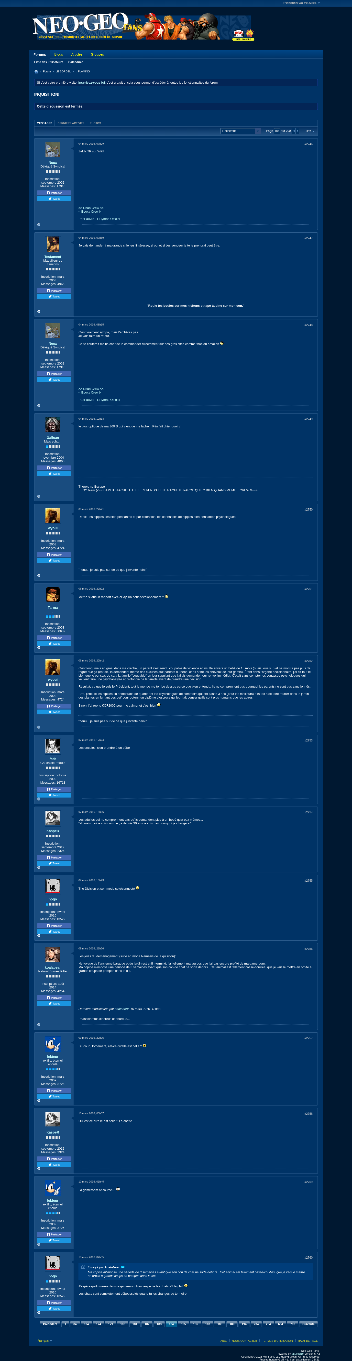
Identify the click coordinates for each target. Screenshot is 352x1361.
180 (122, 1324)
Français (44, 1340)
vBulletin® (298, 1353)
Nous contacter (244, 1340)
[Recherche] (240, 131)
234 (256, 1324)
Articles (76, 54)
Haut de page (308, 1340)
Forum (47, 71)
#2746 (309, 144)
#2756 (309, 949)
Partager (54, 193)
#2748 (309, 325)
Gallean (53, 438)
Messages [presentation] (44, 123)
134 (86, 1324)
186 (195, 1324)
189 (232, 1324)
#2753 (309, 740)
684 (280, 1324)
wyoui (53, 528)
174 (98, 1324)
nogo (53, 899)
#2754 (309, 812)
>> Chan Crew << (91, 208)
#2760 (309, 1257)
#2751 (309, 589)
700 (292, 1324)
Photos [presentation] (95, 123)
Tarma (53, 608)
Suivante (308, 1324)
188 (219, 1324)
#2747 (309, 238)
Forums (39, 55)
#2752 (309, 661)
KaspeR (52, 831)
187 (207, 1324)
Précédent (50, 1324)
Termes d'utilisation (277, 1340)
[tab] (44, 123)
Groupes (97, 54)
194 (244, 1324)
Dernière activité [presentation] (70, 123)
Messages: (48, 186)
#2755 (309, 880)
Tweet (54, 198)
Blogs (58, 54)
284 (268, 1324)
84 (75, 1324)
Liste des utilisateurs (48, 62)
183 (159, 1324)
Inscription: (53, 179)
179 (110, 1324)
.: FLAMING (83, 71)
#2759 (309, 1182)
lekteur (52, 1057)
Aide (223, 1340)
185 (183, 1324)
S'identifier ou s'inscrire (301, 3)
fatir (53, 759)
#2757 (309, 1038)
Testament (52, 257)
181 (134, 1324)
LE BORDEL (63, 71)
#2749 (309, 419)
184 (171, 1324)
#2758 (309, 1113)
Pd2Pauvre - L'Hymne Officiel (99, 219)
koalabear (53, 967)
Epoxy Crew (89, 211)
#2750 (309, 509)
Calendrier (75, 62)
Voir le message (122, 1267)
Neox (53, 163)
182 (146, 1324)
